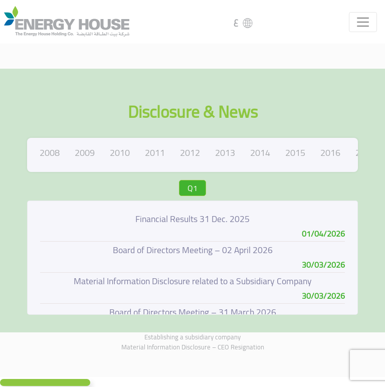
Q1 (192, 188)
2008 (50, 152)
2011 (155, 152)
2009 (85, 152)
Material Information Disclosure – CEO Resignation (192, 347)
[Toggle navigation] (363, 22)
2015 (295, 152)
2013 (225, 152)
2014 (260, 152)
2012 (190, 152)
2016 (330, 152)
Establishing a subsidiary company (192, 337)
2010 (120, 152)
